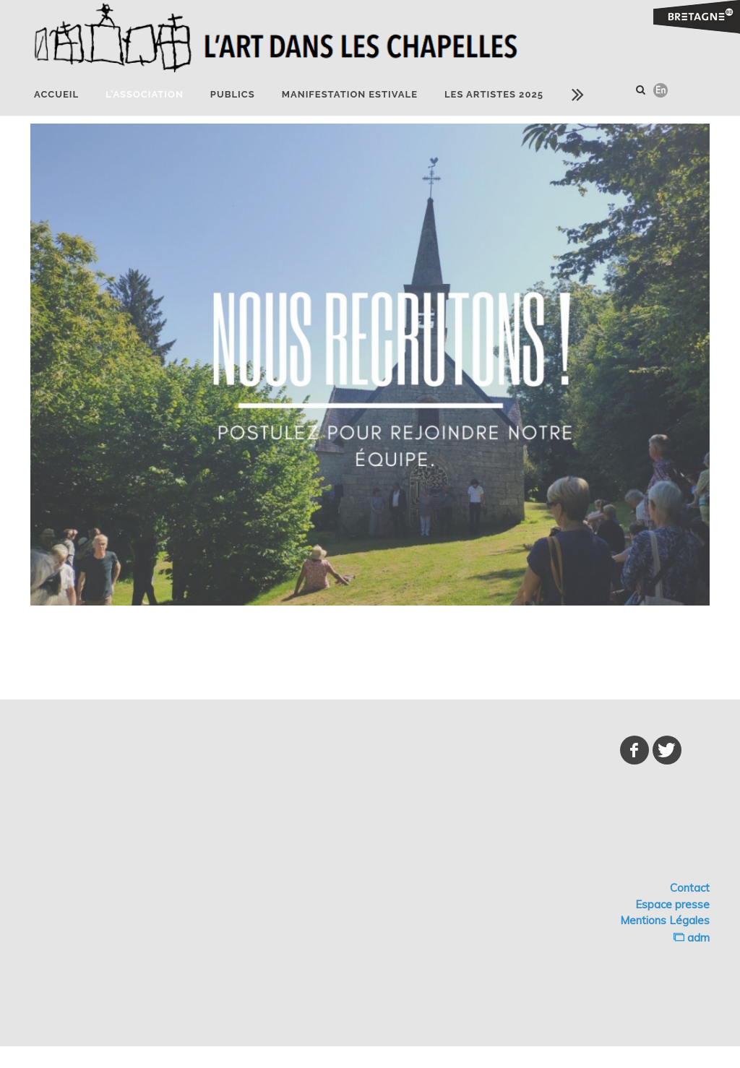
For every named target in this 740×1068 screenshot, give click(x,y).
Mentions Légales (665, 920)
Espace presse (672, 904)
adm (692, 937)
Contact (690, 888)
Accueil (56, 94)
